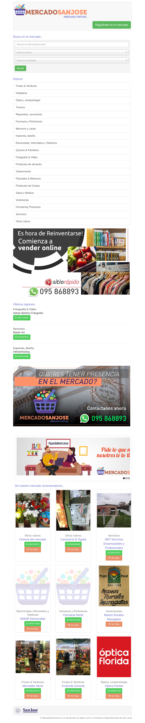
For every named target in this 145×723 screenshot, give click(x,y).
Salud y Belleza (25, 193)
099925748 (114, 691)
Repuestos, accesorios (29, 114)
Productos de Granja (28, 185)
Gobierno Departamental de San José (113, 718)
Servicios (21, 214)
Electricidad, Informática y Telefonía (36, 143)
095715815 (22, 317)
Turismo (20, 107)
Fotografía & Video (26, 157)
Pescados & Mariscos (28, 178)
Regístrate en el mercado (111, 25)
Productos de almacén (29, 164)
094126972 (33, 544)
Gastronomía (23, 171)
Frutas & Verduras (26, 86)
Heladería (21, 93)
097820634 (22, 337)
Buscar (20, 68)
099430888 (73, 544)
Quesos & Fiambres (27, 150)
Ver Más (32, 549)
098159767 (114, 552)
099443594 (73, 691)
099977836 (33, 623)
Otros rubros (23, 221)
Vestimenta (22, 200)
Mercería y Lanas (26, 128)
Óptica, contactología (28, 100)
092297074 (33, 691)
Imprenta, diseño (25, 135)
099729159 (73, 620)
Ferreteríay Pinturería (28, 207)
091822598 (22, 356)
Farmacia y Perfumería (29, 121)
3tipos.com (84, 718)
